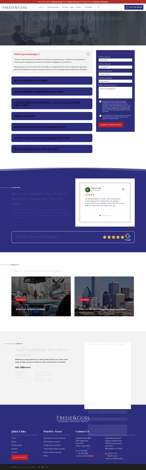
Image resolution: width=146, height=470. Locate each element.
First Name (104, 57)
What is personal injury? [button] (52, 54)
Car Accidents (21, 300)
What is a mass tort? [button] (52, 116)
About (13, 442)
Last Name (104, 64)
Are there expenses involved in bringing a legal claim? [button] (52, 138)
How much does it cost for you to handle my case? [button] (52, 127)
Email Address (105, 78)
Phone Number (105, 71)
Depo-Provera (74, 2)
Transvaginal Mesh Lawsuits (54, 449)
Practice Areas (16, 445)
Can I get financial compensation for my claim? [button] (52, 91)
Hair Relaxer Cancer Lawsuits (55, 438)
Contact (14, 452)
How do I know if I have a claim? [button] (52, 80)
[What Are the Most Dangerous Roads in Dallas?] (104, 296)
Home (13, 438)
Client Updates (20, 457)
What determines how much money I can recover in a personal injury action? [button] (52, 104)
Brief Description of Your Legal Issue (107, 85)
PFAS (46, 456)
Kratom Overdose (101, 2)
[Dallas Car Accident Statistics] (41, 296)
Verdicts (14, 449)
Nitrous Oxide (57, 2)
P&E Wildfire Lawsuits (52, 442)
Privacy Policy (30, 467)
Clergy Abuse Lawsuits (52, 445)
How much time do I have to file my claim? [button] (52, 149)
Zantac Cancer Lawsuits (53, 452)
